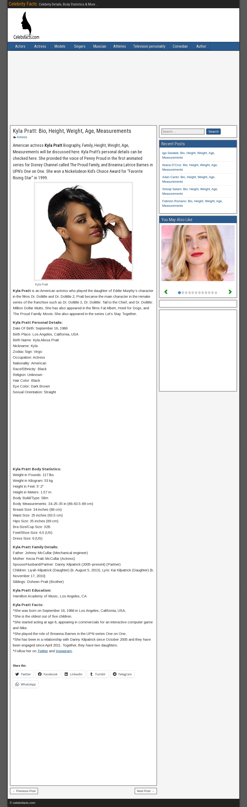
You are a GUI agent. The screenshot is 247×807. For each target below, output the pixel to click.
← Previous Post (24, 791)
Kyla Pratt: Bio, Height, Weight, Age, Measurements (72, 131)
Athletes (119, 46)
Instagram (64, 651)
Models (59, 46)
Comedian (180, 46)
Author (201, 46)
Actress (40, 46)
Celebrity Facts (23, 4)
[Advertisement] (123, 88)
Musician (99, 46)
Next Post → (146, 791)
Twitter (42, 651)
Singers (79, 46)
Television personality (149, 46)
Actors (20, 46)
